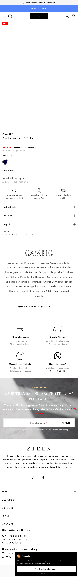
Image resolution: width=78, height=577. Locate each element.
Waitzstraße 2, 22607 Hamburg (21, 549)
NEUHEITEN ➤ (39, 8)
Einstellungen (46, 574)
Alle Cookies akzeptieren (46, 569)
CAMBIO (7, 134)
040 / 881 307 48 (57, 371)
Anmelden (66, 423)
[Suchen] (10, 16)
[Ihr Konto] (67, 16)
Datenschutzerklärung (60, 429)
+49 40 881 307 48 (15, 535)
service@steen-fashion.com (17, 530)
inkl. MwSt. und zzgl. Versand (13, 150)
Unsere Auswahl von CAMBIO (33, 306)
